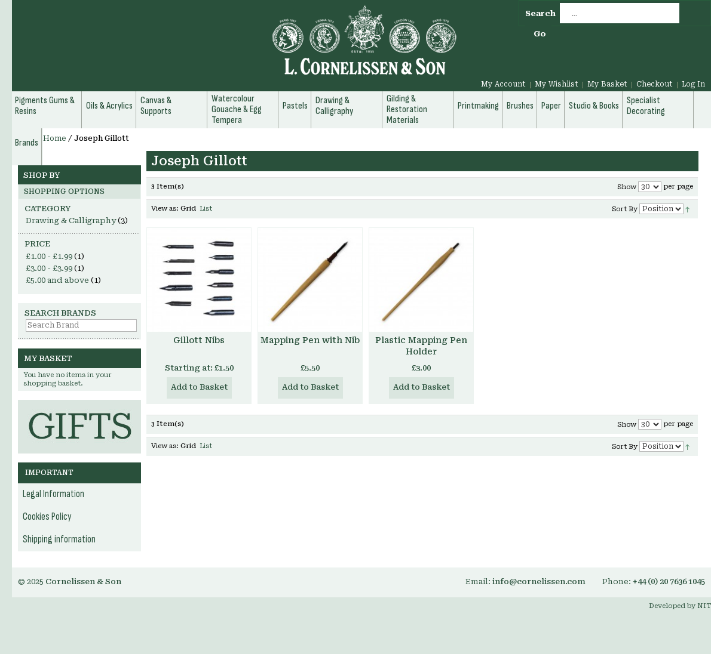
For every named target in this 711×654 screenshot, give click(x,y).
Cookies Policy (47, 517)
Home (54, 138)
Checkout (654, 84)
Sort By (625, 209)
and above (57, 280)
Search (540, 13)
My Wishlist (556, 84)
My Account (503, 84)
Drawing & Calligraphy (71, 220)
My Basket (607, 84)
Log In (693, 84)
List (206, 208)
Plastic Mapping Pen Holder (421, 345)
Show (626, 187)
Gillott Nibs (199, 340)
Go (540, 33)
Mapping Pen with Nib (310, 340)
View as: (165, 208)
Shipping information (59, 539)
